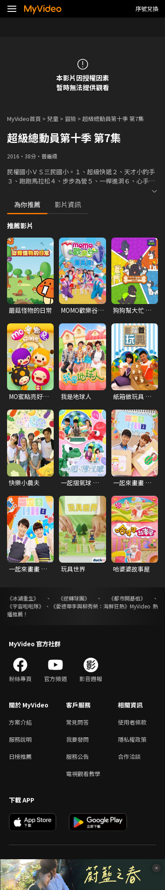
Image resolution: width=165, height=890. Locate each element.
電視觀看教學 (83, 773)
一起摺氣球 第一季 (80, 482)
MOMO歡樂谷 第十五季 (79, 310)
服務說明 (20, 739)
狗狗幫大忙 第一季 (132, 310)
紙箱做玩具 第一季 (132, 396)
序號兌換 (147, 8)
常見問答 (77, 722)
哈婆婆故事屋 (131, 568)
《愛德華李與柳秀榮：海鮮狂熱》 (90, 606)
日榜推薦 (20, 756)
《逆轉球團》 (74, 598)
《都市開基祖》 (127, 598)
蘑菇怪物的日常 (30, 310)
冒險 (70, 118)
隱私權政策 (132, 739)
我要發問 (77, 739)
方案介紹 (20, 722)
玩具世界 (73, 568)
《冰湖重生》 (23, 598)
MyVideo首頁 (24, 118)
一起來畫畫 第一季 (132, 482)
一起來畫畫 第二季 (28, 568)
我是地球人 (76, 396)
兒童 (53, 118)
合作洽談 (129, 756)
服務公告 (77, 756)
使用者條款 (132, 722)
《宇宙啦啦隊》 (25, 606)
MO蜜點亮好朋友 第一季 (29, 396)
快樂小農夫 (24, 482)
